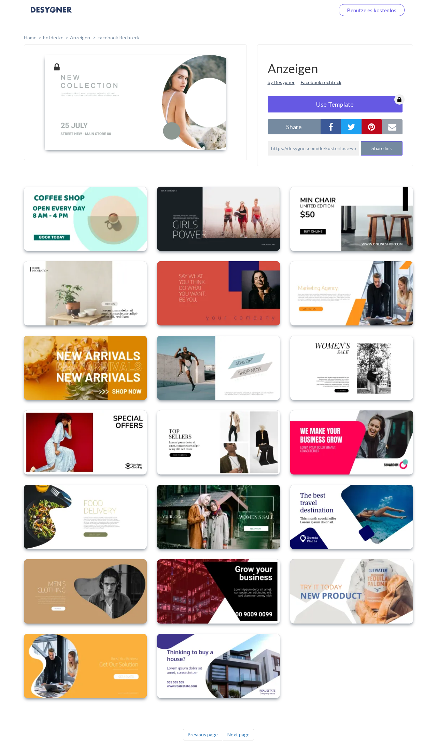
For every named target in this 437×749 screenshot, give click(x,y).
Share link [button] (381, 148)
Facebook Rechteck (119, 37)
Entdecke (53, 37)
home (30, 37)
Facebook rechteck (321, 82)
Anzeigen (80, 37)
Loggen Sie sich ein (304, 10)
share (294, 127)
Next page (238, 734)
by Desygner (281, 82)
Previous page (202, 734)
